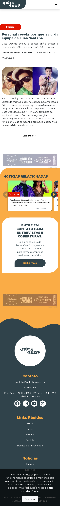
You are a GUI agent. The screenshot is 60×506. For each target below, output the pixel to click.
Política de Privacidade (30, 445)
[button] (54, 194)
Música (30, 464)
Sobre (30, 429)
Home (30, 423)
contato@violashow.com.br (30, 382)
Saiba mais (30, 263)
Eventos (30, 434)
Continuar (30, 499)
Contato (30, 440)
